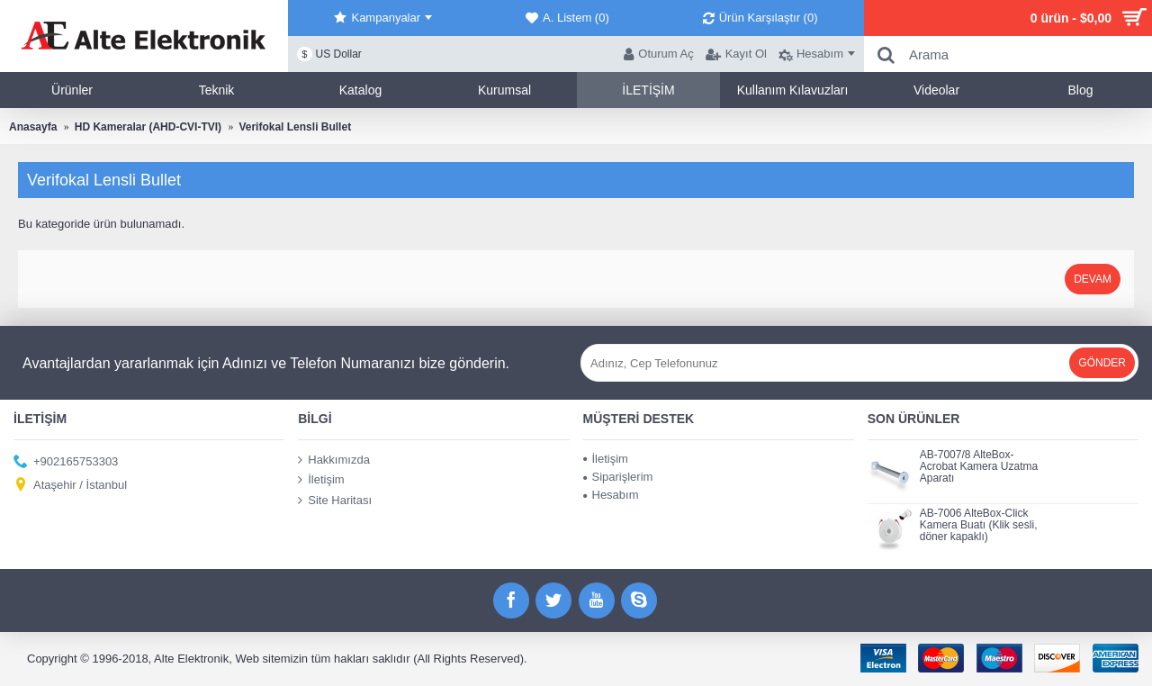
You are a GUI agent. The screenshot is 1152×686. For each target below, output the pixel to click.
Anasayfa (33, 127)
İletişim (321, 480)
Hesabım (611, 494)
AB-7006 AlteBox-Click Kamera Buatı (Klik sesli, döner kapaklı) (979, 525)
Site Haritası (335, 500)
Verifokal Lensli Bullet (294, 127)
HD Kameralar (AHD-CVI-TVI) (148, 127)
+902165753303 (66, 461)
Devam (1093, 279)
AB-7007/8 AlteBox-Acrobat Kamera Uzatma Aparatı (979, 466)
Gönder (1102, 363)
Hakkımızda (334, 460)
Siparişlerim (618, 476)
